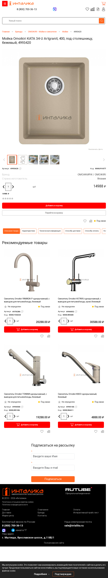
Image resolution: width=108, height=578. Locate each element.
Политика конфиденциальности (15, 505)
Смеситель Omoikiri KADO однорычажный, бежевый (77, 395)
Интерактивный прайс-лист (86, 512)
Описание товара (11, 231)
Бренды (41, 512)
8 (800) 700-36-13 (27, 9)
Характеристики (28, 231)
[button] (12, 160)
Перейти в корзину (54, 213)
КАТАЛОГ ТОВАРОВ (5, 3)
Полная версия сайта (54, 543)
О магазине (43, 510)
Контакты (42, 515)
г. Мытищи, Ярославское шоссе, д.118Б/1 (28, 537)
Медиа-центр (8, 515)
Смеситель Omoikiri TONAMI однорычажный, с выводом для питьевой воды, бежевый (25, 395)
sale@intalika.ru (74, 525)
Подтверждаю (63, 574)
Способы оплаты (92, 231)
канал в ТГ (19, 530)
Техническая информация (50, 231)
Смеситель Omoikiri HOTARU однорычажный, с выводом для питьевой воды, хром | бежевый (79, 300)
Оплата (76, 510)
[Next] (104, 160)
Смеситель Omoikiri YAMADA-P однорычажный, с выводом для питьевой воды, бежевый (27, 300)
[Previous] (4, 160)
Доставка (6, 512)
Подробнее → (42, 574)
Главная (6, 510)
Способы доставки (72, 231)
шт (34, 186)
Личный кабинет (103, 9)
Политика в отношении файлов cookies (18, 502)
